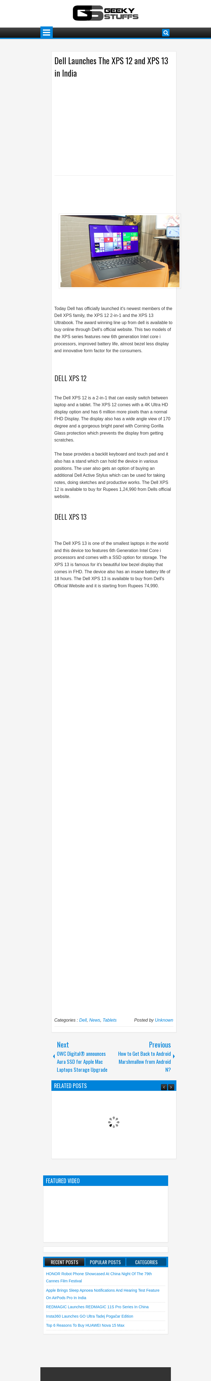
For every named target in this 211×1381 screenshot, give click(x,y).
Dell (83, 1020)
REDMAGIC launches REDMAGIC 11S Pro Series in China (97, 1307)
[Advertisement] (108, 126)
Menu (46, 32)
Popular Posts (105, 1262)
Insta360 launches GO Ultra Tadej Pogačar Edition (89, 1316)
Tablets (110, 1020)
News (94, 1020)
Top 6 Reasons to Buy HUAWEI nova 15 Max (85, 1325)
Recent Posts (64, 1262)
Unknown (164, 1020)
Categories (146, 1262)
